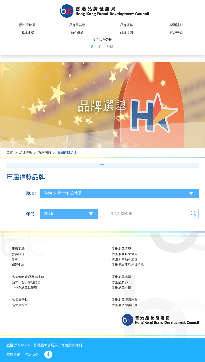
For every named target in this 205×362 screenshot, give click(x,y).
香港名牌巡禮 (121, 277)
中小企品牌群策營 (24, 288)
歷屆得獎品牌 (67, 153)
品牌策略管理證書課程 (28, 277)
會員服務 (18, 254)
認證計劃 (176, 25)
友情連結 (13, 354)
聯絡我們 (32, 354)
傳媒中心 (18, 265)
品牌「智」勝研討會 (26, 282)
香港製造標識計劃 (124, 305)
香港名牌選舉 (121, 249)
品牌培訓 (126, 32)
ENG (109, 47)
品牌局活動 (77, 25)
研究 (15, 259)
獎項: (31, 193)
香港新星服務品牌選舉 (128, 265)
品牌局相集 (20, 305)
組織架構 (18, 249)
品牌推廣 (77, 32)
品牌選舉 (126, 25)
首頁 (9, 153)
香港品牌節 (120, 282)
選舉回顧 (44, 153)
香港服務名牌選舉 (124, 254)
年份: (31, 213)
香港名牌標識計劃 (124, 300)
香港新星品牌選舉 (124, 259)
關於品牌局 (27, 25)
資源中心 (176, 32)
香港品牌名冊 (102, 39)
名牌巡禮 (27, 32)
